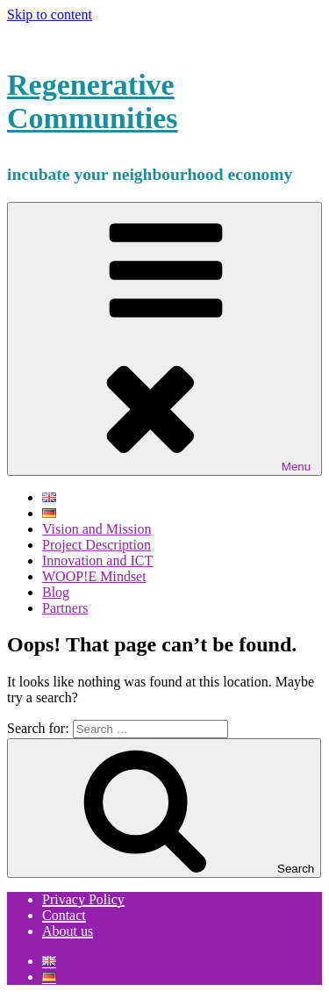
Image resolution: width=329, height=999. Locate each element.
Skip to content (49, 14)
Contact (64, 915)
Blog (55, 592)
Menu (164, 339)
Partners (65, 607)
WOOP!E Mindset (94, 576)
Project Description (96, 544)
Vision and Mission (96, 528)
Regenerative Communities (92, 101)
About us (67, 931)
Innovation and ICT (97, 560)
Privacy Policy (83, 899)
